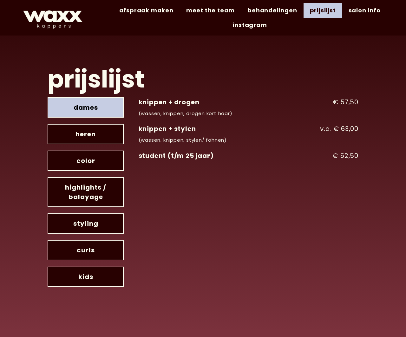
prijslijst (323, 10)
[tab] (86, 107)
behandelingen (272, 10)
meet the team (210, 10)
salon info (365, 10)
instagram (249, 25)
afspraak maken (146, 10)
